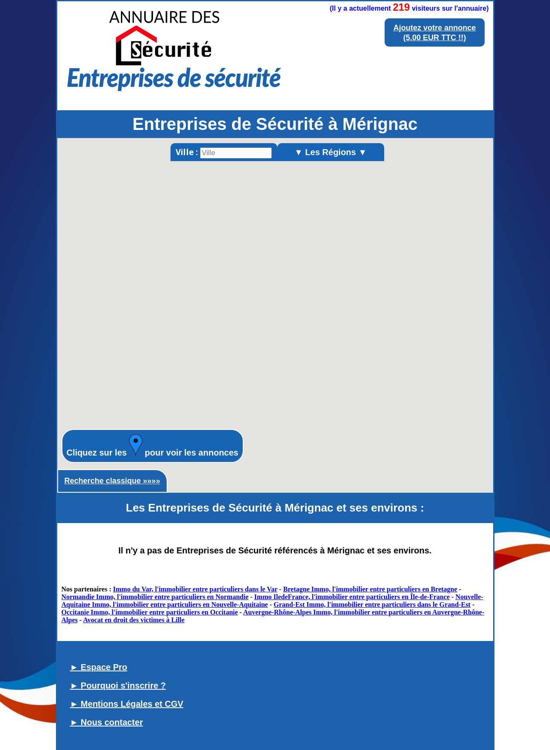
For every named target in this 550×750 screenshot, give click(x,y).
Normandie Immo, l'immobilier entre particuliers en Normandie (155, 596)
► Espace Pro (98, 667)
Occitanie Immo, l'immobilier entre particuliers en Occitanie (150, 612)
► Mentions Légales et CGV (126, 704)
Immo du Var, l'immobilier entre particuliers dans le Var (195, 589)
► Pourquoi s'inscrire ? (118, 685)
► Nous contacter (106, 722)
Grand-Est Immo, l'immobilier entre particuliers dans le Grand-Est (372, 604)
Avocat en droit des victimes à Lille (134, 620)
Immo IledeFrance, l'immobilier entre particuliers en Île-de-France (352, 596)
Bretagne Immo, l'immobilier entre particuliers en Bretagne (370, 589)
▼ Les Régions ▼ (330, 152)
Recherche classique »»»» (112, 480)
